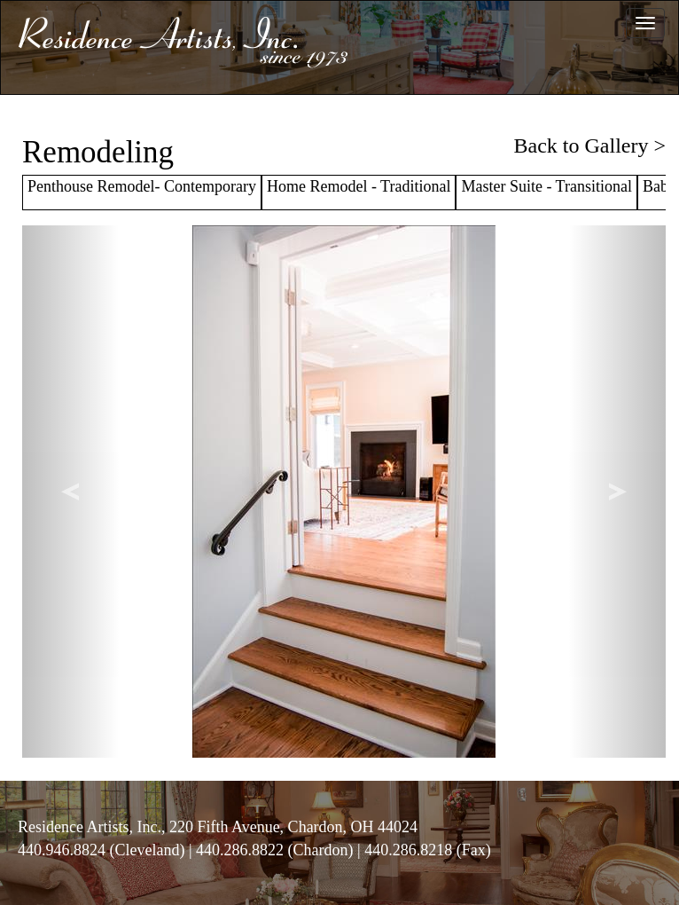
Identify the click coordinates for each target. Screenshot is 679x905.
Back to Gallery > (590, 145)
